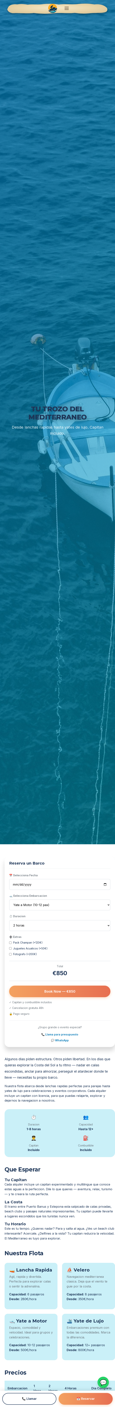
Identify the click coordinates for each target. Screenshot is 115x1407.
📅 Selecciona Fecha (23, 875)
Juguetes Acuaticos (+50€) (28, 948)
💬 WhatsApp (60, 1040)
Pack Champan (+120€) (26, 942)
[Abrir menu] (66, 8)
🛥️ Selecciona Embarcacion (28, 895)
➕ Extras (15, 936)
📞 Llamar (29, 1399)
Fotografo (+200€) (23, 954)
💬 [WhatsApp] (103, 1382)
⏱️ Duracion (17, 916)
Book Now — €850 (59, 991)
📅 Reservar (86, 1399)
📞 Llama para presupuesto (59, 1034)
